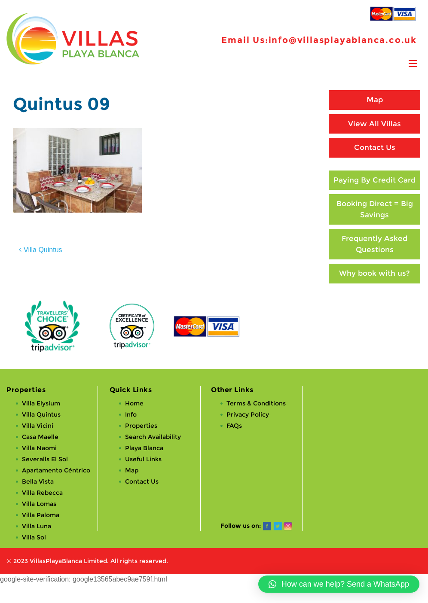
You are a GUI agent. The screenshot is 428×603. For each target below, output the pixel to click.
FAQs (234, 425)
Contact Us (374, 147)
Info (131, 414)
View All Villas (374, 123)
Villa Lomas (39, 504)
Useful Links (143, 459)
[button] (338, 584)
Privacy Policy (247, 414)
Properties (141, 425)
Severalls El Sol (45, 459)
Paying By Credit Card (374, 180)
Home (134, 403)
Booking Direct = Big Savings (374, 209)
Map (375, 99)
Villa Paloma (40, 515)
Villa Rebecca (42, 492)
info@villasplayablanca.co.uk (343, 40)
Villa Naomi (39, 448)
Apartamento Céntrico (56, 470)
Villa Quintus (43, 249)
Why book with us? (374, 273)
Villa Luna (36, 526)
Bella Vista (38, 481)
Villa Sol (34, 537)
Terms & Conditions (256, 403)
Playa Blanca (144, 448)
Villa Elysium (41, 403)
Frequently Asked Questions (374, 244)
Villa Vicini (37, 425)
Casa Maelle (40, 437)
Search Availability (153, 437)
